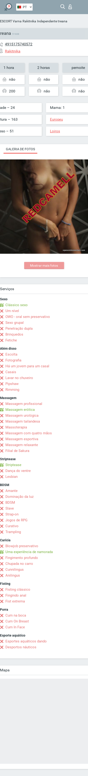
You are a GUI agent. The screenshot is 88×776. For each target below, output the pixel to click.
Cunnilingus (14, 569)
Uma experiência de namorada (29, 552)
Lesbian (11, 477)
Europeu (56, 119)
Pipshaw (12, 384)
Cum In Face (15, 627)
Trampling (13, 532)
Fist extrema (15, 601)
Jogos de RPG (16, 520)
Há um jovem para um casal (27, 366)
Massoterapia (16, 427)
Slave (9, 508)
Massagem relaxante (21, 445)
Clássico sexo (16, 305)
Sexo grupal (14, 323)
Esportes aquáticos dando (26, 641)
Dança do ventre (18, 471)
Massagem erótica (20, 410)
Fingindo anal (15, 595)
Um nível (12, 311)
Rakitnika (29, 21)
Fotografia (13, 360)
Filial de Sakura (17, 451)
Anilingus (12, 575)
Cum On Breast (17, 621)
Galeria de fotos (20, 149)
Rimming (12, 390)
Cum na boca (15, 615)
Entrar (70, 6)
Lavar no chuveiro (19, 378)
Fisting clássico (17, 589)
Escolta (11, 354)
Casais (10, 372)
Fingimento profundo (21, 558)
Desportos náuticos (20, 647)
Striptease (13, 465)
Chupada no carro (19, 564)
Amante (11, 491)
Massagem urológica (21, 415)
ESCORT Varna (11, 21)
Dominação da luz (19, 497)
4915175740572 (18, 44)
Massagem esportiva (21, 439)
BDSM (10, 502)
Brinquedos (14, 334)
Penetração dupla (19, 328)
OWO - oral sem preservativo (27, 317)
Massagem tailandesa (22, 421)
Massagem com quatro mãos (28, 433)
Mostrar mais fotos (44, 265)
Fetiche (11, 340)
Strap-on (12, 514)
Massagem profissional (23, 404)
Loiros (55, 131)
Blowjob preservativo (21, 546)
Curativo (12, 526)
